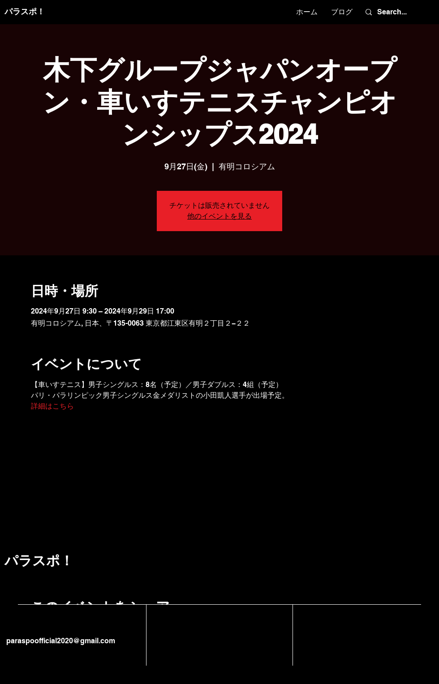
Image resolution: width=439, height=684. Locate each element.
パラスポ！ (24, 11)
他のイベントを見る (219, 216)
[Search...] (396, 12)
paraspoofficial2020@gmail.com (59, 641)
